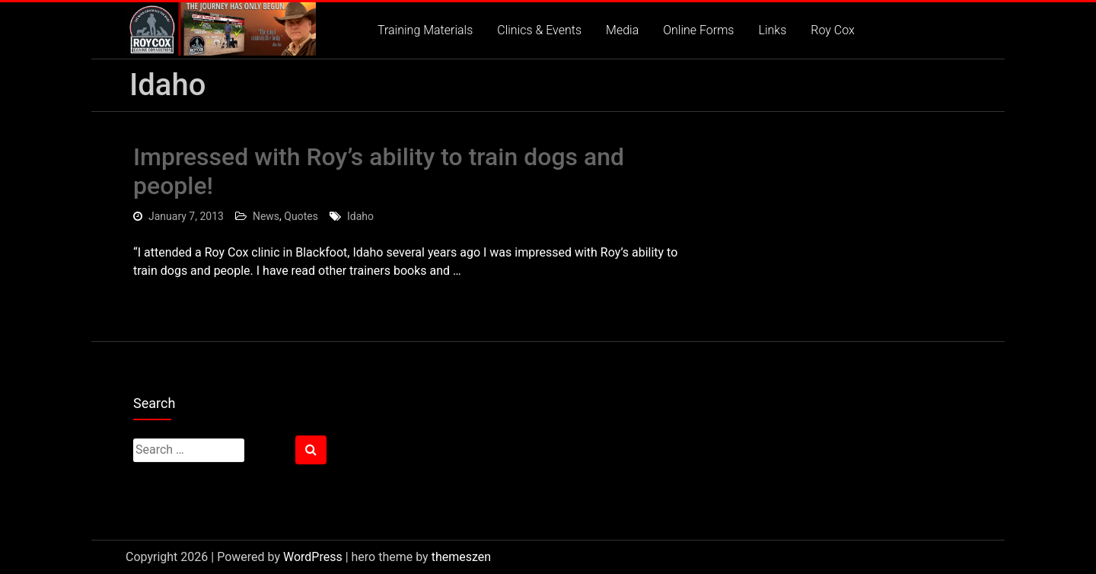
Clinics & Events (539, 30)
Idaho (360, 216)
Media (622, 30)
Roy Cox (833, 30)
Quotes (301, 216)
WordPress (312, 557)
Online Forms (698, 30)
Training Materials (425, 30)
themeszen (461, 557)
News (266, 216)
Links (772, 30)
